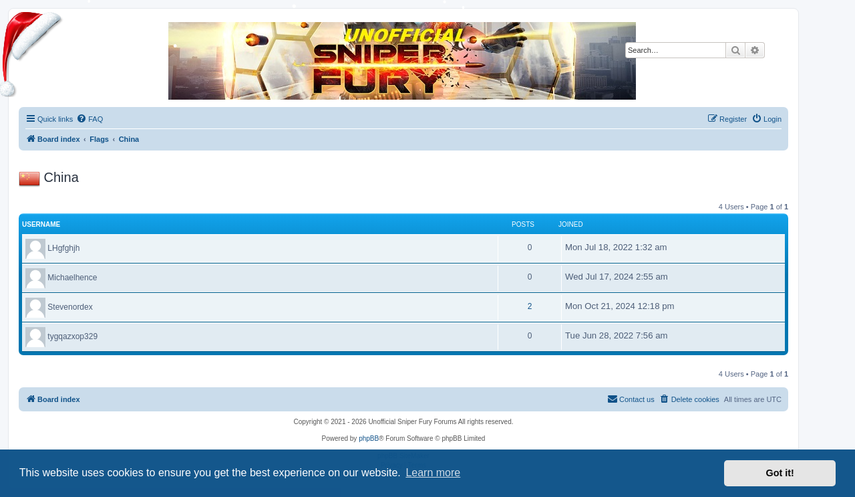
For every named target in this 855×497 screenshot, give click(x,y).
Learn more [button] (432, 472)
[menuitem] (89, 119)
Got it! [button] (780, 473)
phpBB (369, 438)
